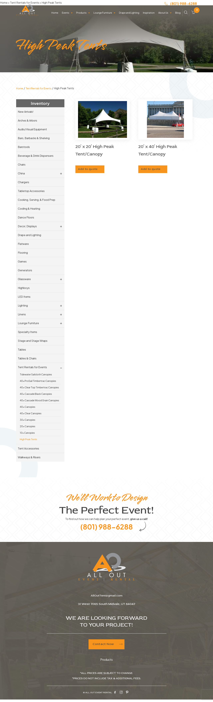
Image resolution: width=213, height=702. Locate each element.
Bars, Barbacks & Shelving (34, 138)
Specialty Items (27, 332)
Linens (22, 314)
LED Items (24, 296)
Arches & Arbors (27, 120)
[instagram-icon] (121, 695)
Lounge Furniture (103, 16)
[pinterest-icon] (127, 695)
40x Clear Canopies (30, 413)
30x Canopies (27, 419)
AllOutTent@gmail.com (106, 599)
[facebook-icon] (115, 695)
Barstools (24, 147)
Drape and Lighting (129, 16)
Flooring (23, 252)
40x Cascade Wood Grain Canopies (39, 400)
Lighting (23, 305)
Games (22, 261)
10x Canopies (27, 432)
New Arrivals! (25, 111)
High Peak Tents (28, 439)
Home (54, 16)
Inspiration (149, 16)
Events (65, 16)
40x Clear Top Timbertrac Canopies (39, 387)
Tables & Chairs (27, 358)
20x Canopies (27, 426)
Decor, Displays (27, 226)
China (21, 173)
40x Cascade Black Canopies (36, 393)
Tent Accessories (28, 448)
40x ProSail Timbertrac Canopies (38, 380)
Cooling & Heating (29, 208)
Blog (178, 16)
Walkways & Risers (29, 457)
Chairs (21, 164)
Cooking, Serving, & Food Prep (36, 199)
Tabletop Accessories (31, 191)
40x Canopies (27, 406)
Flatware (23, 244)
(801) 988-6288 (180, 6)
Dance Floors (26, 217)
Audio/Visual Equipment (32, 129)
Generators (25, 270)
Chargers (23, 182)
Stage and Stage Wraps (32, 340)
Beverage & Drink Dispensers (35, 155)
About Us (163, 16)
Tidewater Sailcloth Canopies (36, 374)
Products (81, 16)
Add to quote (91, 167)
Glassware (24, 279)
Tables (22, 349)
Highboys (24, 288)
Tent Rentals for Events (40, 88)
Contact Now (106, 648)
